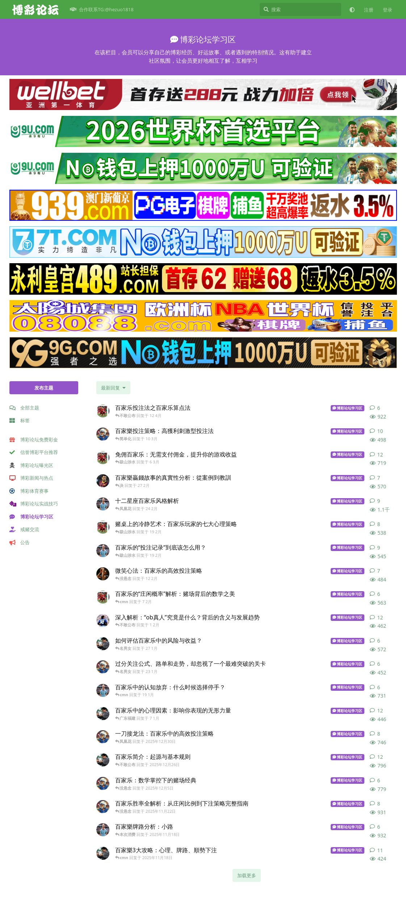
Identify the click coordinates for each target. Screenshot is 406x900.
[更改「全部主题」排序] (113, 387)
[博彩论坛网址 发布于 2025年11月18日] (102, 829)
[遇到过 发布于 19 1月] (102, 690)
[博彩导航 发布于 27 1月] (102, 643)
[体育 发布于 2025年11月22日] (102, 806)
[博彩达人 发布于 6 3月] (102, 457)
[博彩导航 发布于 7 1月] (102, 713)
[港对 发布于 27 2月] (102, 480)
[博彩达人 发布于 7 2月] (102, 596)
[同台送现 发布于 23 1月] (102, 666)
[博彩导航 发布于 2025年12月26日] (102, 759)
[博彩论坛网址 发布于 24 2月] (102, 503)
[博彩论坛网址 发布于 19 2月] (102, 550)
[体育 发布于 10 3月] (102, 434)
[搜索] (300, 9)
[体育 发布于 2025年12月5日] (102, 783)
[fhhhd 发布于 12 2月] (102, 573)
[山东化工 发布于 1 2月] (102, 620)
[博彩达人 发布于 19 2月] (102, 527)
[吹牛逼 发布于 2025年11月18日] (102, 853)
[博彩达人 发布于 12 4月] (102, 410)
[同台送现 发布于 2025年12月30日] (102, 736)
